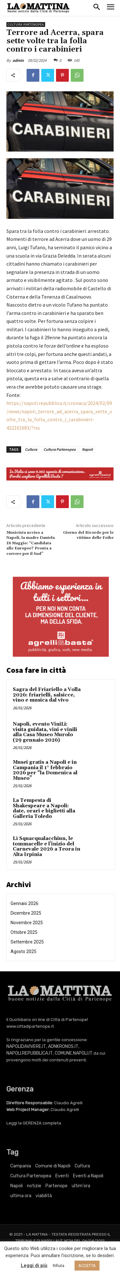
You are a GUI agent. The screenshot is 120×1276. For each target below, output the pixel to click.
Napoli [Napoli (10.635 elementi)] (16, 1186)
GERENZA (32, 1123)
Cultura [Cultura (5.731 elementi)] (82, 1166)
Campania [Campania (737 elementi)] (20, 1166)
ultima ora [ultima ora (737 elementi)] (20, 1195)
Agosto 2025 (23, 951)
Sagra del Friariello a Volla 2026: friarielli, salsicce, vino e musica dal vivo (47, 695)
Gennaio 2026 (24, 903)
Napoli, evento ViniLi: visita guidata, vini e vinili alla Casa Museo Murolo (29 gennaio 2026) (45, 732)
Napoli (87, 449)
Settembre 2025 (27, 941)
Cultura (31, 449)
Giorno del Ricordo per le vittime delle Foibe (88, 535)
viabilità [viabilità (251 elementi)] (44, 1195)
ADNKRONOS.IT (63, 1046)
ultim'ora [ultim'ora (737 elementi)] (81, 1186)
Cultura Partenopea (25, 24)
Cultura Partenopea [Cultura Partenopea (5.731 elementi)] (30, 1176)
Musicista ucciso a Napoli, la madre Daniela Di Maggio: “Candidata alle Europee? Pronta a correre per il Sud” (30, 543)
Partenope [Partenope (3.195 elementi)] (56, 1186)
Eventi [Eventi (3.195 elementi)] (62, 1176)
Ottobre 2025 (24, 932)
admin (18, 60)
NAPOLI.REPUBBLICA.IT (29, 1053)
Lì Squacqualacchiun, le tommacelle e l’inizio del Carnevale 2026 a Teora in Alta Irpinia (46, 847)
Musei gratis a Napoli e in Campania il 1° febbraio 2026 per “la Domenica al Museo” (45, 770)
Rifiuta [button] (58, 1265)
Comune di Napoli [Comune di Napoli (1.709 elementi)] (52, 1166)
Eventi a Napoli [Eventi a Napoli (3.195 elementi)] (88, 1176)
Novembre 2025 (27, 922)
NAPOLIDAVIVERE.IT (26, 1046)
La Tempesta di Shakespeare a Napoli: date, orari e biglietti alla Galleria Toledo (44, 808)
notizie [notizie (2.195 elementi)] (34, 1186)
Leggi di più (34, 1265)
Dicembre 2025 (26, 913)
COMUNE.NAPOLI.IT (73, 1053)
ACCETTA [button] (87, 1265)
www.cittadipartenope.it (30, 1026)
